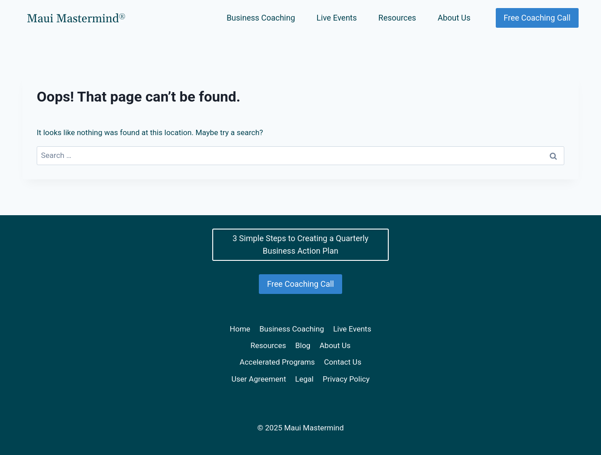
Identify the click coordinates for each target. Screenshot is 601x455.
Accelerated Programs (277, 361)
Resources (397, 17)
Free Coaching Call (537, 17)
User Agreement (259, 378)
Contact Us (342, 361)
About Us (454, 17)
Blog (302, 345)
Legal (304, 378)
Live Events (337, 17)
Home (240, 328)
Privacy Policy (346, 378)
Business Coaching (261, 17)
